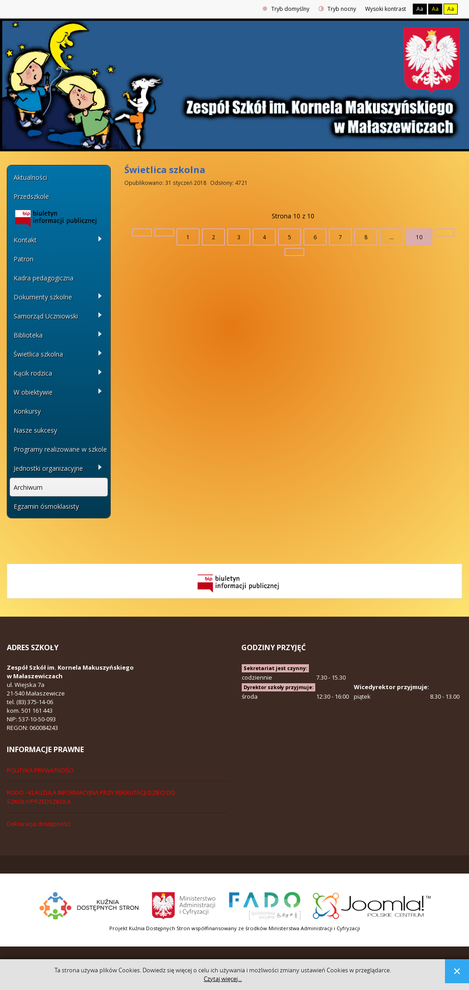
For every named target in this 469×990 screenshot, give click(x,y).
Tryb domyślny (285, 9)
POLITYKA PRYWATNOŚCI (40, 770)
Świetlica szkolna (164, 170)
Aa (419, 9)
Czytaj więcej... (223, 979)
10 (419, 237)
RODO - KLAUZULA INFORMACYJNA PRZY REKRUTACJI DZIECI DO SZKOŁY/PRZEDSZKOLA (91, 797)
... (392, 237)
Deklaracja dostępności (39, 824)
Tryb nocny (337, 9)
